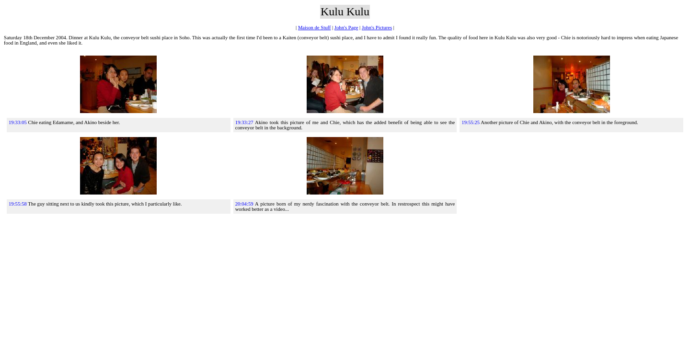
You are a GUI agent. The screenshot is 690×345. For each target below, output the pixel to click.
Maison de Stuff (314, 27)
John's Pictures (377, 27)
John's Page (346, 27)
